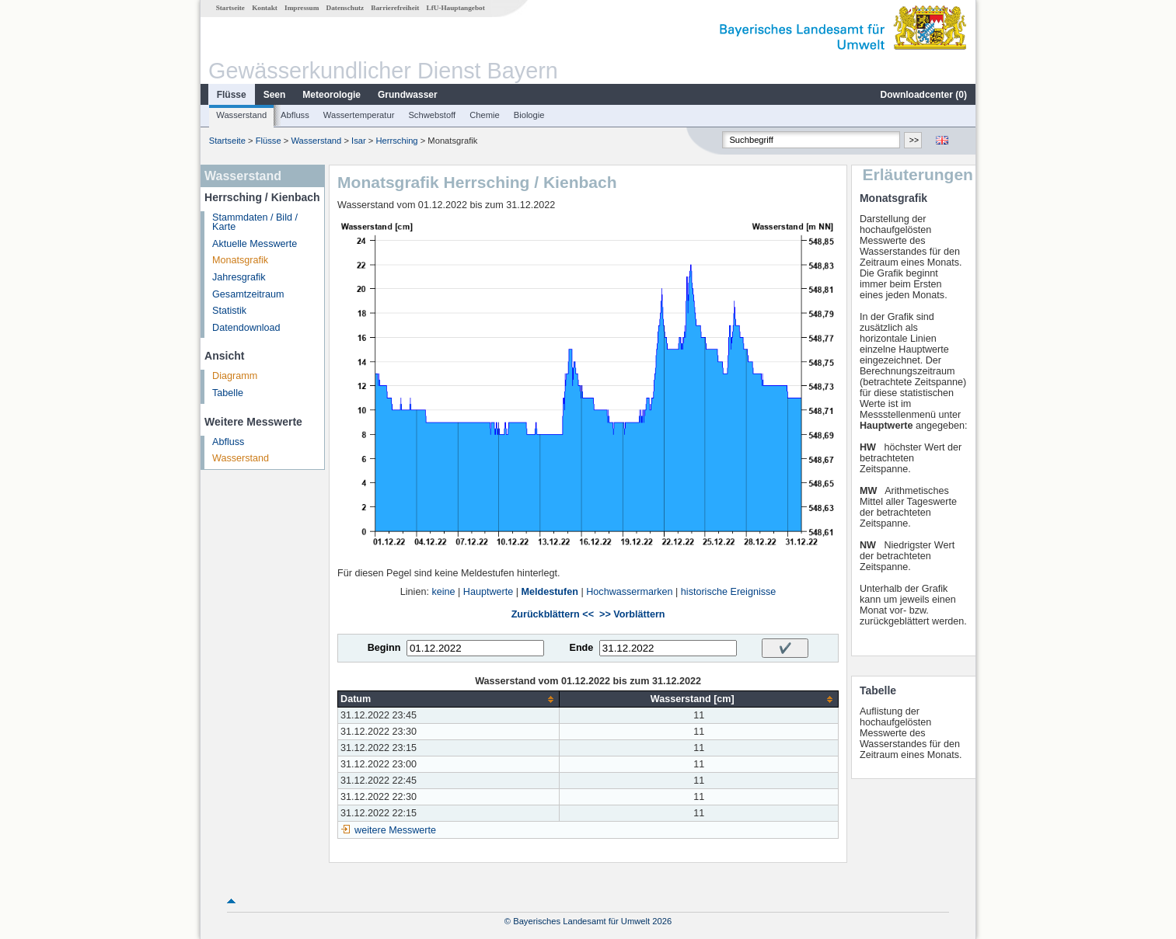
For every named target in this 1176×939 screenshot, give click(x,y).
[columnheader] (449, 699)
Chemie (484, 115)
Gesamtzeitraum (248, 294)
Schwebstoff (431, 115)
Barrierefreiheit (395, 8)
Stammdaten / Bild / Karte (255, 222)
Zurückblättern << (552, 614)
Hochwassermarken (629, 591)
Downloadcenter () (924, 94)
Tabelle (227, 393)
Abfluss (295, 115)
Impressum (301, 8)
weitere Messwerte (395, 830)
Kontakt (264, 8)
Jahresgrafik (239, 277)
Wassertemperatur (359, 115)
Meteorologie (331, 94)
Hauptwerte (488, 591)
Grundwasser (408, 94)
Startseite (230, 8)
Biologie (529, 115)
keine (443, 591)
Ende (581, 647)
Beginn (384, 647)
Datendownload (246, 327)
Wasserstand (241, 115)
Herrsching (397, 140)
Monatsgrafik (240, 260)
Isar (358, 140)
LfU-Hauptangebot (456, 8)
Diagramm (234, 375)
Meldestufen (549, 591)
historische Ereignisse (728, 591)
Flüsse (231, 94)
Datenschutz (345, 8)
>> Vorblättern (632, 614)
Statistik (229, 310)
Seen (274, 94)
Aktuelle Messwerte (254, 243)
